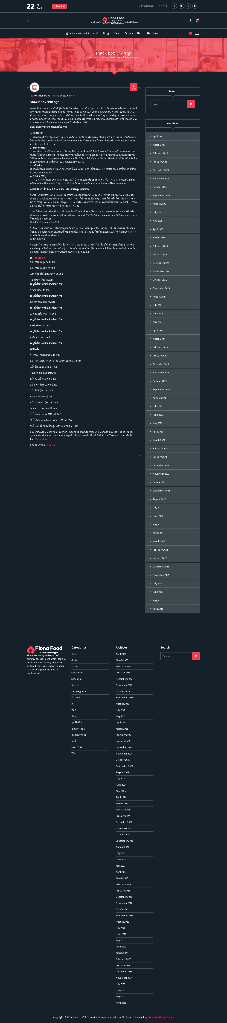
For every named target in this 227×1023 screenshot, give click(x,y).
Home (92, 57)
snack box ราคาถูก (65, 121)
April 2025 (158, 265)
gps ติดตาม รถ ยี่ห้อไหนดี (82, 33)
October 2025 (160, 223)
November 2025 (161, 214)
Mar (134, 113)
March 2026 (159, 181)
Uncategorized (107, 57)
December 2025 (161, 206)
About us (152, 33)
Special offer (133, 33)
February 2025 (160, 282)
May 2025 (157, 257)
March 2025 (159, 273)
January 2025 (160, 290)
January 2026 (160, 197)
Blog (106, 33)
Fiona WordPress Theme (161, 1017)
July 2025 (157, 248)
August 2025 (159, 240)
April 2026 (158, 172)
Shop (117, 33)
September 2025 (161, 231)
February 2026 (160, 189)
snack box (40, 284)
